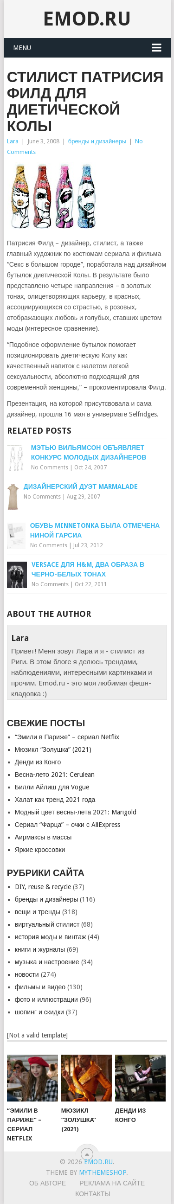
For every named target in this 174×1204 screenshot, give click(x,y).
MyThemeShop (102, 1172)
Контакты (92, 1194)
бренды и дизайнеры (97, 141)
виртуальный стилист (47, 924)
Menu (22, 47)
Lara (13, 141)
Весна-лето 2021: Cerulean (55, 774)
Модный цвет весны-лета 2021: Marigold (76, 812)
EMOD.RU (87, 18)
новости (27, 974)
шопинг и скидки (39, 1012)
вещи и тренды (37, 912)
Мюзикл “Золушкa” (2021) (53, 749)
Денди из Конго (38, 762)
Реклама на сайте (112, 1183)
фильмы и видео (40, 987)
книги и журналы (40, 949)
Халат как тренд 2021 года (55, 799)
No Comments (49, 467)
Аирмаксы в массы (43, 837)
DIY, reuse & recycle (43, 886)
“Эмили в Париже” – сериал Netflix (67, 737)
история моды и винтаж (50, 937)
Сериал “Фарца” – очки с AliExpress (67, 824)
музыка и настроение (47, 962)
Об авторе (47, 1183)
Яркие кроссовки (40, 849)
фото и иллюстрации (46, 999)
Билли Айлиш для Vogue (52, 787)
